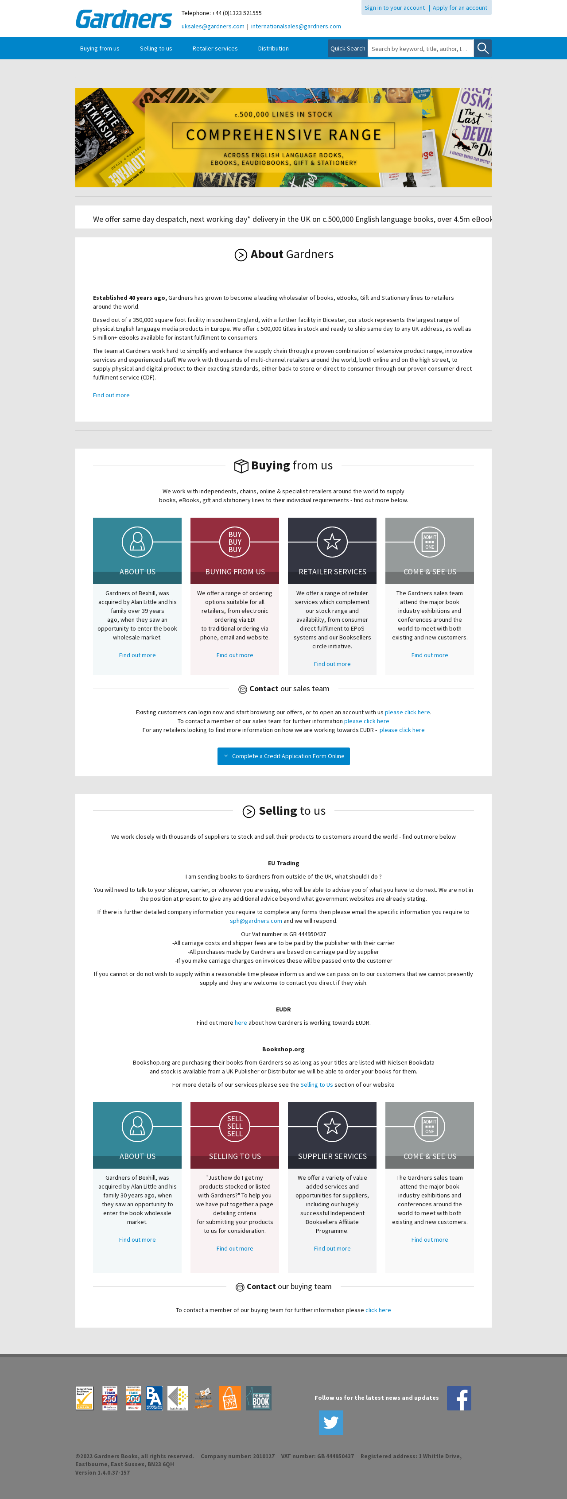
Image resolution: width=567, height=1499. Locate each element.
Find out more (111, 395)
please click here (407, 712)
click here (378, 1310)
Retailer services (215, 48)
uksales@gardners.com (213, 26)
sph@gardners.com (256, 921)
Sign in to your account (395, 8)
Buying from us (100, 48)
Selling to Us (316, 1084)
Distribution (273, 48)
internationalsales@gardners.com (296, 26)
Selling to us (156, 48)
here (242, 1022)
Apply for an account (460, 8)
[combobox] (421, 49)
